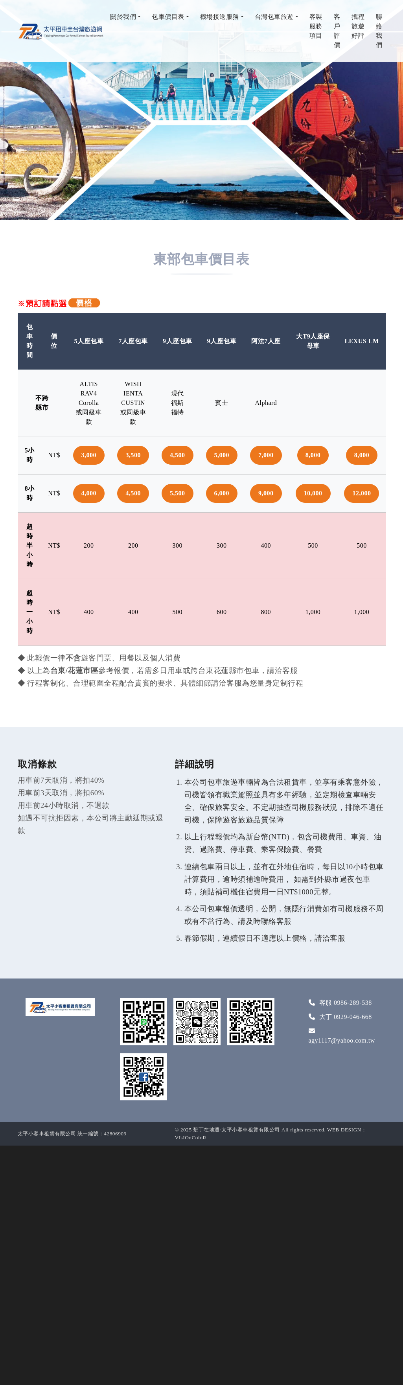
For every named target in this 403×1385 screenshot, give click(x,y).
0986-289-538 (353, 1002)
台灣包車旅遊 (274, 16)
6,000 (222, 493)
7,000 (266, 455)
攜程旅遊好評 (357, 26)
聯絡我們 (379, 30)
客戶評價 (337, 30)
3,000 (89, 455)
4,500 (177, 455)
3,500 (133, 455)
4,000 (89, 493)
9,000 (266, 493)
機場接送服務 (219, 16)
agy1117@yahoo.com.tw (342, 1040)
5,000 (222, 455)
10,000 (313, 493)
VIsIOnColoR (190, 1137)
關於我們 (123, 16)
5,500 (177, 493)
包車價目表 (168, 16)
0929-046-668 (353, 1016)
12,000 (361, 493)
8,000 (313, 455)
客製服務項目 (315, 26)
